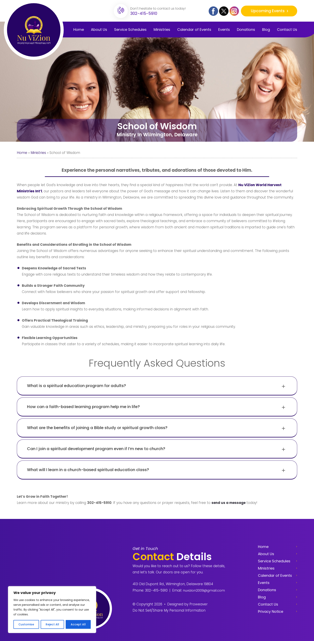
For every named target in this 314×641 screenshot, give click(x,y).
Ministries (162, 29)
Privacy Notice (270, 611)
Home (78, 29)
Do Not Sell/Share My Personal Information (169, 610)
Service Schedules (274, 561)
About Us (99, 29)
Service (130, 29)
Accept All (78, 624)
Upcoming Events (268, 11)
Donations (246, 29)
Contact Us (287, 29)
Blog (266, 29)
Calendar (194, 29)
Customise (26, 624)
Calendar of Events (275, 575)
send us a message (228, 502)
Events (224, 29)
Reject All (52, 624)
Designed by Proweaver (187, 604)
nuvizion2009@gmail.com (204, 590)
